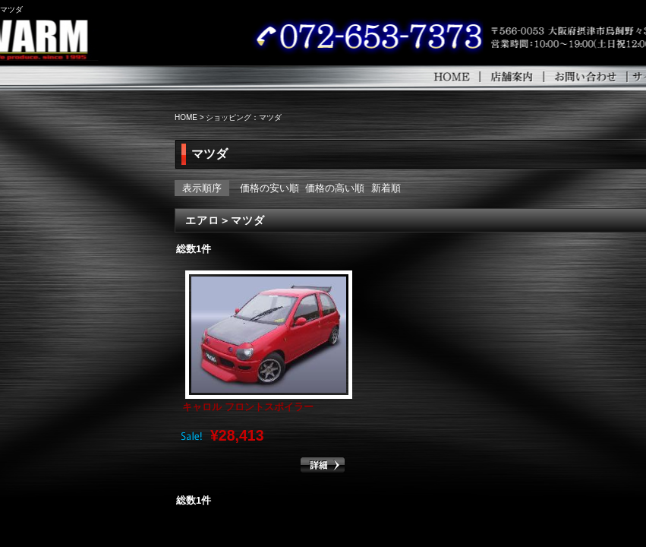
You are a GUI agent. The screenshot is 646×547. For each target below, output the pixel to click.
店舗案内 (553, 76)
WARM (66, 38)
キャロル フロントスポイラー (248, 407)
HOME (494, 76)
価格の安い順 (269, 188)
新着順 (386, 188)
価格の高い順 (334, 188)
